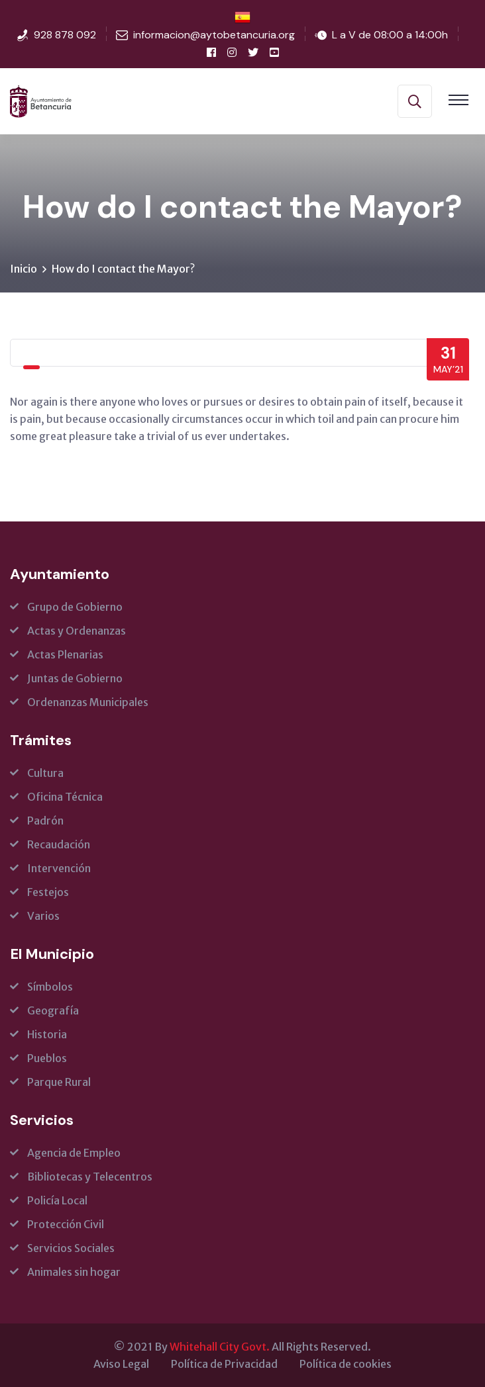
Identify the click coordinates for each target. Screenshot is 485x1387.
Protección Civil (65, 1224)
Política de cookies (345, 1363)
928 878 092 (65, 35)
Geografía (53, 1010)
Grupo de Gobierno (75, 606)
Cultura (45, 773)
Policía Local (57, 1200)
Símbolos (50, 986)
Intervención (59, 868)
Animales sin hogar (74, 1271)
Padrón (45, 820)
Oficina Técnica (65, 796)
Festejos (48, 892)
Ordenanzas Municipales (87, 702)
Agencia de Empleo (74, 1152)
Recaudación (58, 844)
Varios (43, 915)
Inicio (23, 268)
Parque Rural (59, 1082)
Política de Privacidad (224, 1363)
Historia (47, 1034)
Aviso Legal (121, 1363)
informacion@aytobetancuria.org (214, 35)
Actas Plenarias (65, 654)
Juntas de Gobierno (75, 678)
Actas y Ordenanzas (76, 630)
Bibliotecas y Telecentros (89, 1176)
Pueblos (47, 1058)
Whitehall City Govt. (220, 1346)
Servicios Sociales (71, 1248)
